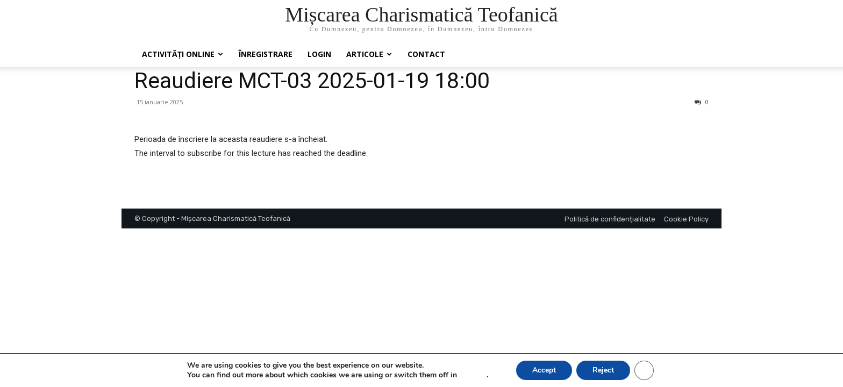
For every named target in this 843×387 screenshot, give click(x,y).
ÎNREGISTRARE (265, 54)
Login (319, 54)
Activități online (182, 54)
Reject (603, 370)
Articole (369, 54)
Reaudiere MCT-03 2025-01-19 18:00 (312, 81)
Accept (544, 370)
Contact (426, 54)
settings (473, 375)
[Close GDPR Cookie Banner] (644, 370)
